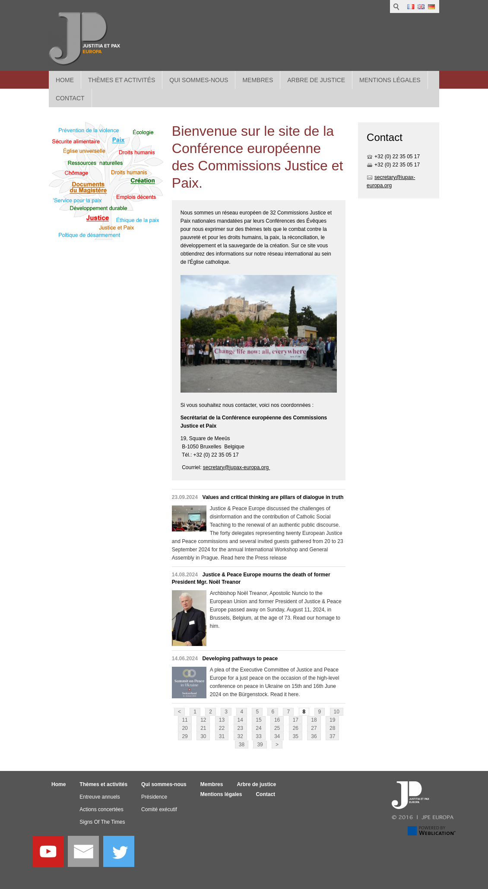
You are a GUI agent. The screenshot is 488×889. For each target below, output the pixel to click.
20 (184, 728)
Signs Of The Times (102, 822)
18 (314, 720)
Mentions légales (390, 80)
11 (184, 720)
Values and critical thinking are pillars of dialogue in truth (273, 497)
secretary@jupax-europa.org (236, 467)
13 (222, 720)
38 (241, 745)
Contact (265, 794)
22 (222, 728)
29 (184, 736)
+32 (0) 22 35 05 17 (397, 156)
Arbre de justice (316, 80)
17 (295, 720)
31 (222, 736)
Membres (257, 80)
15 (258, 720)
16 (277, 720)
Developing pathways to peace (240, 659)
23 (240, 728)
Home (65, 80)
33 (258, 736)
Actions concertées (101, 809)
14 (240, 720)
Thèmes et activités (121, 80)
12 (203, 720)
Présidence (154, 797)
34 (277, 736)
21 (203, 728)
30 (203, 736)
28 (332, 728)
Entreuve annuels (99, 797)
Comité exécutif (159, 809)
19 (332, 720)
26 (295, 728)
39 (260, 745)
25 (277, 728)
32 (240, 736)
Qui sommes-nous (198, 80)
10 (336, 712)
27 (314, 728)
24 (258, 728)
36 (314, 736)
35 (295, 736)
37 (332, 736)
